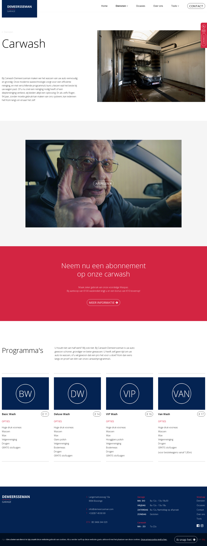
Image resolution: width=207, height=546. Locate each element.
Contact (196, 6)
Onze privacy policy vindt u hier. (154, 539)
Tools (174, 5)
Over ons (158, 5)
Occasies (140, 5)
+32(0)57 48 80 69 (97, 513)
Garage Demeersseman (16, 499)
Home (104, 5)
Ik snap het (184, 540)
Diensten (121, 5)
